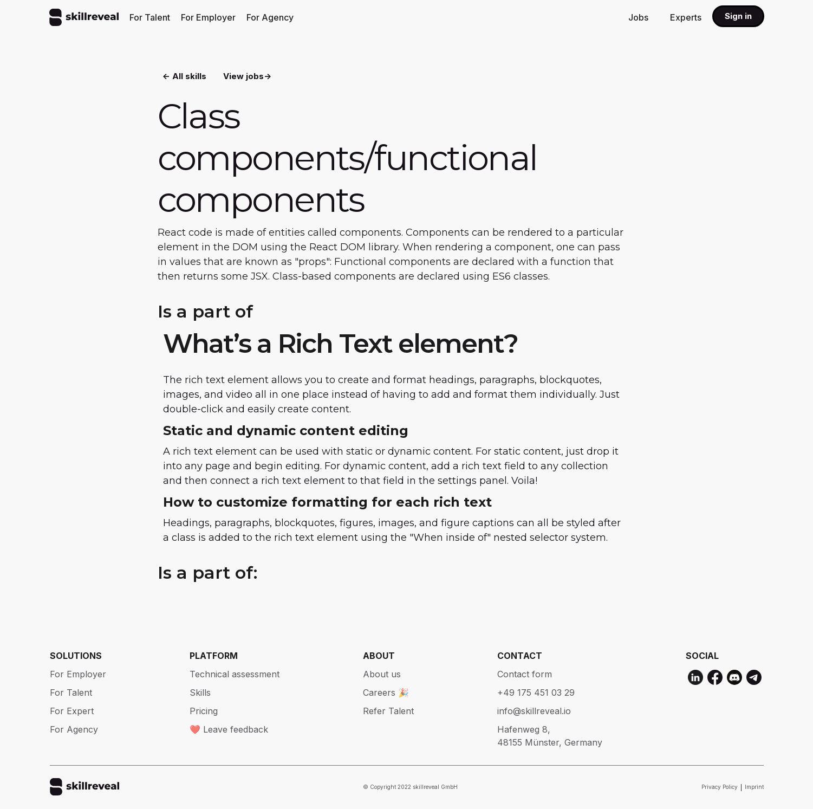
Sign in (738, 16)
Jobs (638, 17)
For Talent (149, 17)
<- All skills (184, 76)
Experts (685, 17)
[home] (84, 17)
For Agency (270, 17)
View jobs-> (247, 76)
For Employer (208, 17)
